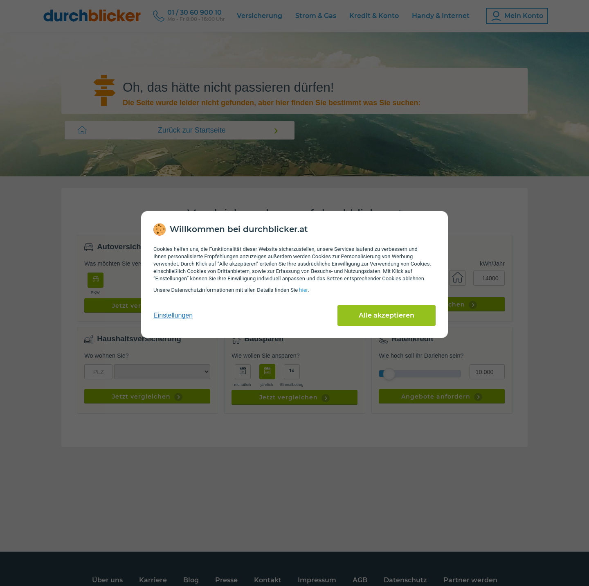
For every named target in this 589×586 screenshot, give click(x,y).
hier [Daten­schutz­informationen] (303, 290)
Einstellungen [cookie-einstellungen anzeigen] (173, 315)
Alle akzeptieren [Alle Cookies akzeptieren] (386, 315)
